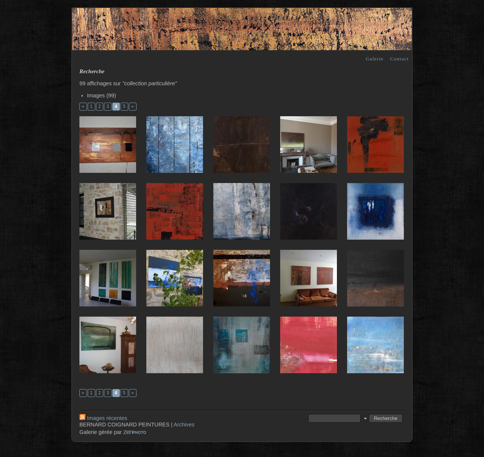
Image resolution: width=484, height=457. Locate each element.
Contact (399, 59)
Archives (184, 425)
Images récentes (103, 418)
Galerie (374, 59)
